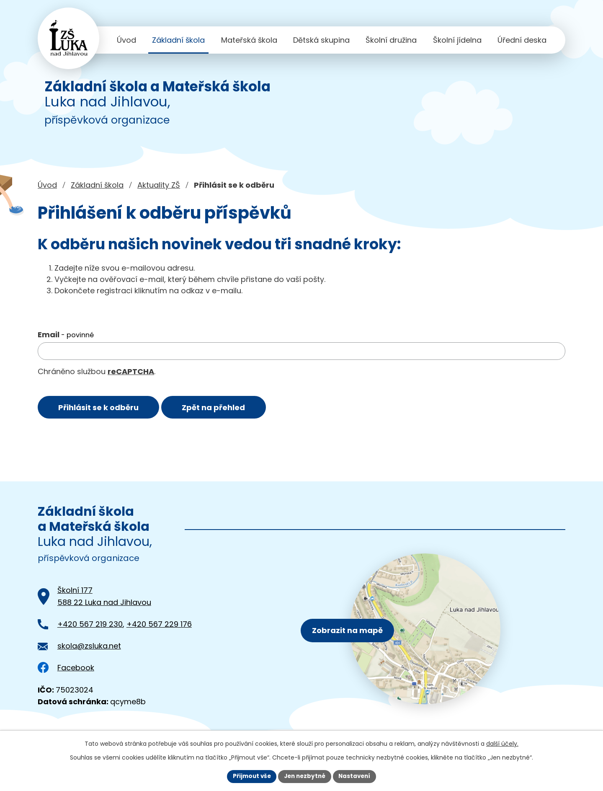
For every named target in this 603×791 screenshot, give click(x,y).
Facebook (66, 669)
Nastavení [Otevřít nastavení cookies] (357, 776)
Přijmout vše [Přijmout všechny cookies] (249, 776)
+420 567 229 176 (159, 625)
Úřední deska (521, 40)
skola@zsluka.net (89, 647)
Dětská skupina (321, 40)
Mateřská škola (249, 40)
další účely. (502, 743)
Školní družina (391, 40)
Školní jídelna (457, 40)
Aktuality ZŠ (158, 185)
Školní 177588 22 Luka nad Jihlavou (104, 597)
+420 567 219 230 (90, 625)
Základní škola (178, 40)
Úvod (126, 40)
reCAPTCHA (131, 371)
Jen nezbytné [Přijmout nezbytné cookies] (305, 776)
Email (66, 334)
